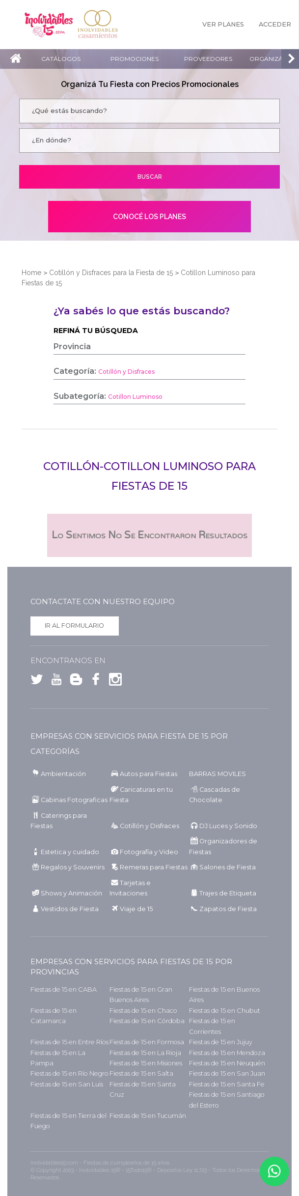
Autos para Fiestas (148, 774)
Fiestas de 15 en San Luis (66, 1084)
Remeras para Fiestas (154, 867)
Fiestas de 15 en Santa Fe (227, 1084)
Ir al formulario (74, 625)
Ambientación (63, 774)
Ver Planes (223, 24)
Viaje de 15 (136, 909)
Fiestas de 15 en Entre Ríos (69, 1042)
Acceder (275, 24)
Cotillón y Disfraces (149, 826)
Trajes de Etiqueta (227, 893)
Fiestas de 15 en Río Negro (69, 1073)
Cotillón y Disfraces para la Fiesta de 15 (111, 273)
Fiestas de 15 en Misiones (145, 1063)
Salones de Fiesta (227, 867)
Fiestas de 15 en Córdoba (147, 1021)
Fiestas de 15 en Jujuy (220, 1042)
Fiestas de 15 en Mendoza (227, 1053)
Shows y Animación (71, 893)
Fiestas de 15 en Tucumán (147, 1115)
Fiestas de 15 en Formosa (146, 1042)
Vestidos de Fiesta (70, 909)
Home (31, 273)
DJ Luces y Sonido (228, 826)
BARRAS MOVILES (217, 774)
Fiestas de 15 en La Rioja (145, 1053)
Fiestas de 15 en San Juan (227, 1073)
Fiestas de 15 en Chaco (143, 1010)
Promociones (134, 58)
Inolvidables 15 (48, 24)
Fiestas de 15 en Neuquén (227, 1063)
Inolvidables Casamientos (97, 24)
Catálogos (61, 58)
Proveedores (208, 58)
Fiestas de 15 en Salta (141, 1073)
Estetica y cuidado (70, 852)
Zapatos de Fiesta (228, 909)
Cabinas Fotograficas (74, 800)
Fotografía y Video (149, 852)
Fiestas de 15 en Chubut (224, 1010)
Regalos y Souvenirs (73, 867)
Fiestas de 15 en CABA (63, 989)
